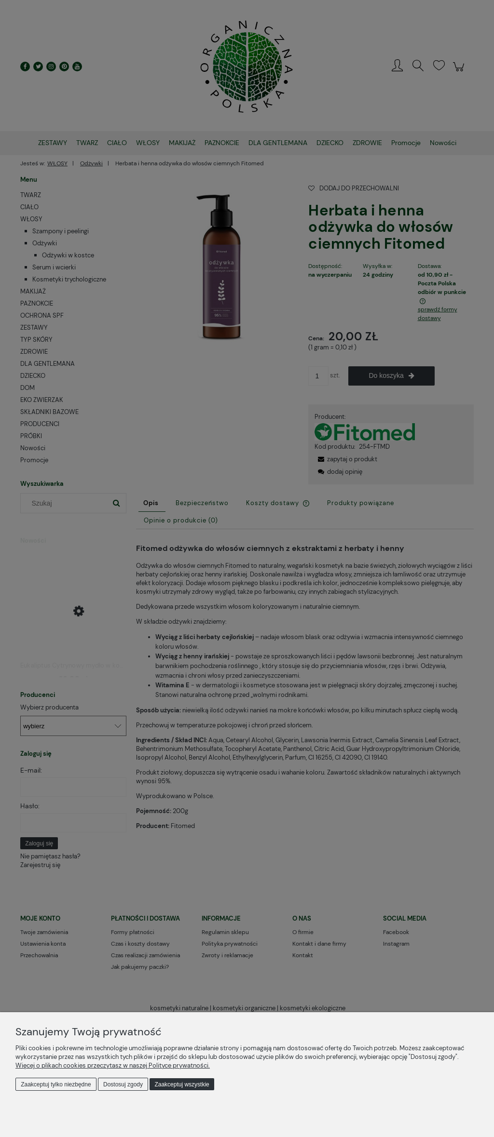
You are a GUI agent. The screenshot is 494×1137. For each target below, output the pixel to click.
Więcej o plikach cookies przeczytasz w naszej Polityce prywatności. (112, 1065)
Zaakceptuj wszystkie (181, 1084)
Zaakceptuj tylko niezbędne (56, 1084)
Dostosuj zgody (123, 1084)
